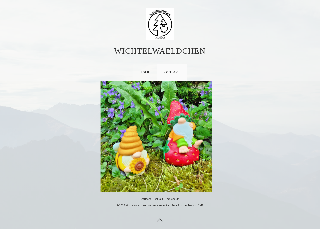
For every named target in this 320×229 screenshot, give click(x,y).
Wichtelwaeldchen (160, 50)
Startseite (146, 199)
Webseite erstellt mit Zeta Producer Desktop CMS (175, 205)
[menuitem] (145, 72)
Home (145, 72)
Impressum (173, 199)
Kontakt (172, 72)
